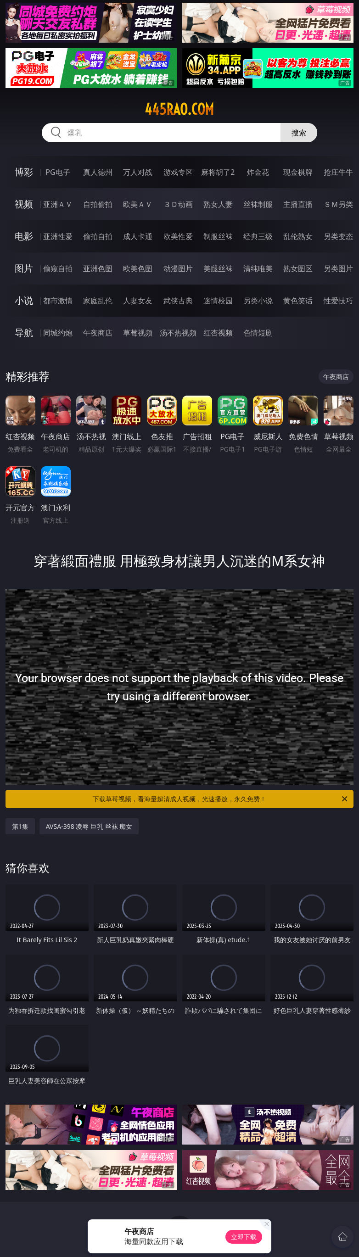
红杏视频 (218, 333)
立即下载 (244, 1236)
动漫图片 (178, 268)
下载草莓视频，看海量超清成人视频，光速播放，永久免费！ (221, 798)
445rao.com (179, 109)
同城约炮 (58, 333)
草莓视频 (137, 333)
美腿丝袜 (218, 268)
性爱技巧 (338, 301)
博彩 (24, 172)
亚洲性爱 (58, 236)
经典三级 (258, 236)
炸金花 (258, 172)
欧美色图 (137, 268)
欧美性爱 (178, 236)
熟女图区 (298, 268)
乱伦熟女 (298, 236)
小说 (24, 300)
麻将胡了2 (218, 172)
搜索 (299, 133)
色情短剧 (258, 333)
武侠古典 (178, 301)
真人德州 (97, 172)
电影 (24, 236)
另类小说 (258, 301)
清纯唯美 (258, 268)
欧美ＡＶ (137, 204)
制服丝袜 (218, 236)
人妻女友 (137, 301)
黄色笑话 (298, 301)
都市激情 (58, 301)
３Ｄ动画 (178, 204)
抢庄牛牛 (338, 172)
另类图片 (338, 268)
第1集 (20, 826)
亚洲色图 (97, 268)
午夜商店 (97, 333)
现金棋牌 (298, 172)
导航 (24, 332)
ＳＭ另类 (338, 204)
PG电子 (57, 172)
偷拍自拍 (97, 236)
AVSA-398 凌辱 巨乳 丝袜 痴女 (89, 826)
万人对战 (137, 172)
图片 (24, 268)
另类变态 (338, 236)
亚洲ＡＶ (58, 204)
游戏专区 (178, 172)
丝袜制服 (258, 204)
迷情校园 (218, 301)
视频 (24, 204)
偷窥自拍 (58, 268)
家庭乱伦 (97, 301)
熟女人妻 (218, 204)
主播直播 (298, 204)
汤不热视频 (178, 333)
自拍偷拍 (97, 204)
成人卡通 (137, 236)
